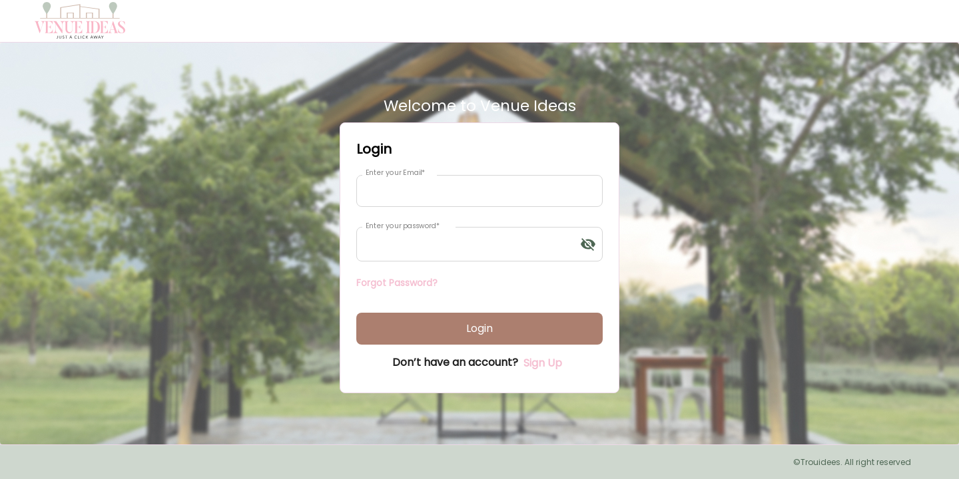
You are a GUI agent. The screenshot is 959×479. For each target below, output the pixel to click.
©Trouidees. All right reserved (852, 462)
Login (479, 328)
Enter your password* (403, 226)
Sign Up (542, 363)
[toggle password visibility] (588, 244)
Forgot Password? (397, 282)
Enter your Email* (395, 173)
